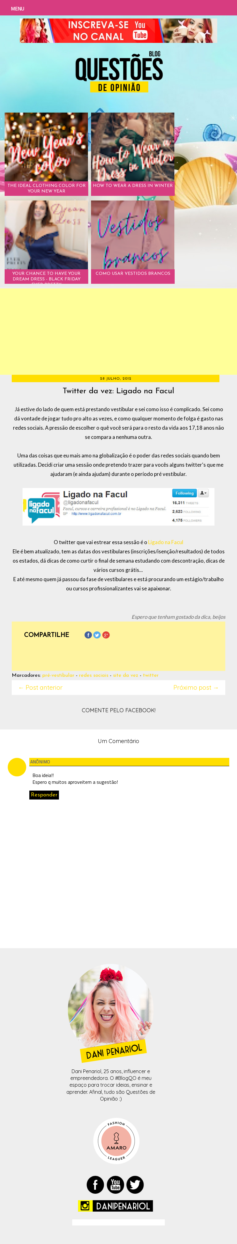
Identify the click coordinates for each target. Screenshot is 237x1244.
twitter (151, 675)
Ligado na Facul (165, 542)
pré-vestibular (58, 675)
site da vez (125, 675)
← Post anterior (40, 687)
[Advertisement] (118, 331)
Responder (44, 795)
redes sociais (93, 675)
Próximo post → (196, 687)
